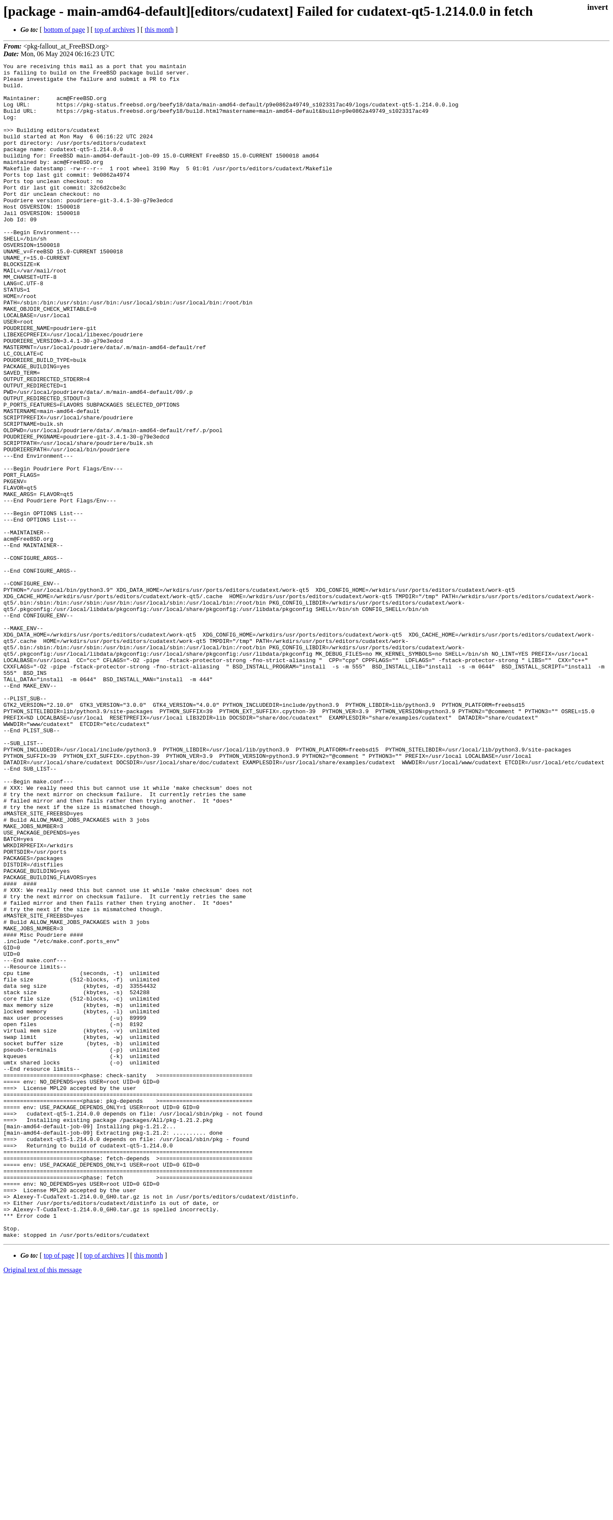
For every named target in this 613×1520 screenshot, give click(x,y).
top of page (59, 1490)
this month (159, 29)
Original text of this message (42, 1505)
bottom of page (64, 29)
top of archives (115, 29)
